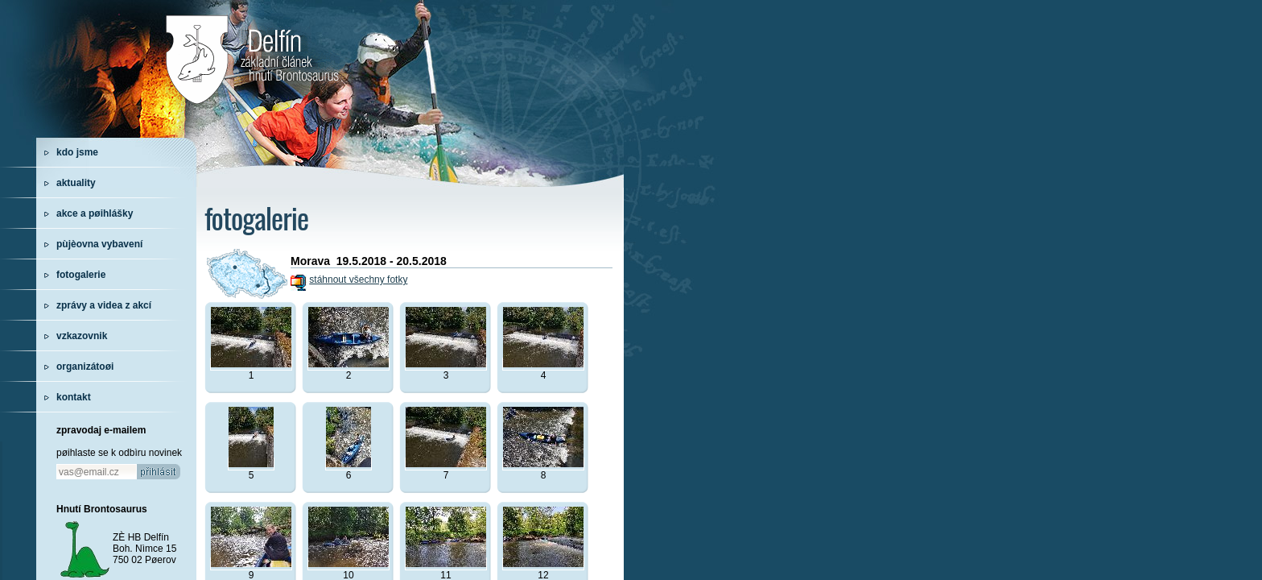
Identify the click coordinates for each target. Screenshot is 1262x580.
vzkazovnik (81, 336)
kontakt (73, 397)
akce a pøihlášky (94, 213)
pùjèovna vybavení (99, 244)
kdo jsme (77, 152)
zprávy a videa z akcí (103, 305)
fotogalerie (80, 274)
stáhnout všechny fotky (358, 279)
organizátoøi (84, 366)
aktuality (76, 182)
